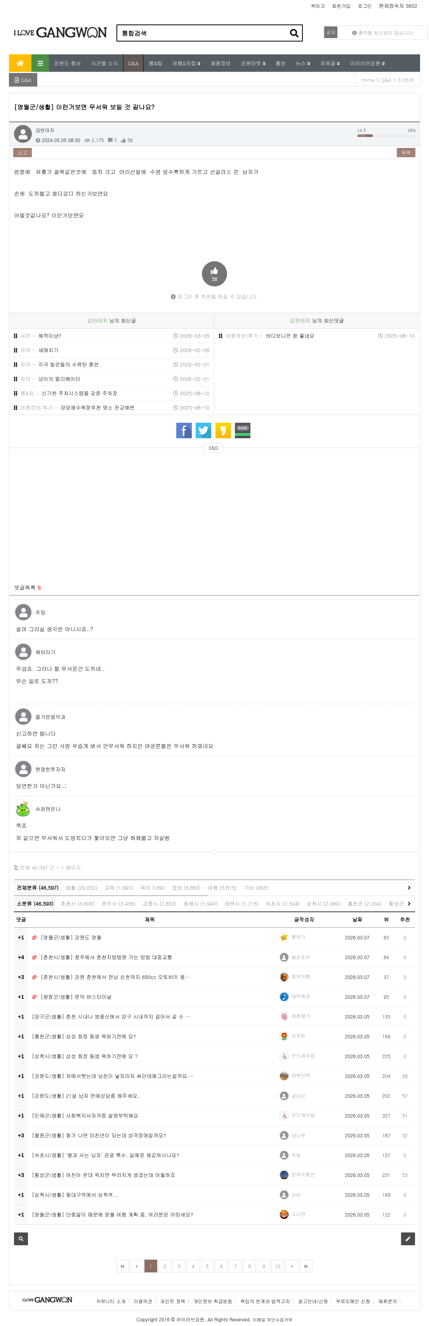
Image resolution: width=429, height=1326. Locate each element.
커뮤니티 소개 (111, 1301)
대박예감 (301, 996)
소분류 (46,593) (35, 903)
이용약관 (143, 1301)
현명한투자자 (50, 769)
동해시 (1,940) (200, 903)
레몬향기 (301, 1015)
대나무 (299, 1135)
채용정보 (220, 63)
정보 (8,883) (186, 887)
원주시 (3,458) (118, 903)
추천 (405, 919)
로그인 (365, 5)
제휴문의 (387, 1301)
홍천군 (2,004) (365, 903)
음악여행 (301, 976)
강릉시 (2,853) (159, 903)
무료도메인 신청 (353, 1301)
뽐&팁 (155, 63)
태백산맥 (301, 1075)
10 (278, 1266)
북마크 (318, 5)
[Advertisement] (84, 514)
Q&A (133, 63)
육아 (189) (153, 887)
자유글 (328, 63)
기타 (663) (256, 887)
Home (367, 79)
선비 (296, 1194)
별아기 (299, 936)
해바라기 (45, 652)
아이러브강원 (366, 63)
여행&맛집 (185, 63)
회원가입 (341, 5)
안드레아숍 (303, 1055)
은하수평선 (303, 1174)
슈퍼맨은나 (48, 808)
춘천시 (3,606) (77, 903)
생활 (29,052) (81, 887)
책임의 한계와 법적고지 (265, 1301)
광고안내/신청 (313, 1301)
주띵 (40, 612)
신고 (22, 152)
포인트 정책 (172, 1301)
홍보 (281, 63)
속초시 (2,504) (282, 903)
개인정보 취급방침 (212, 1301)
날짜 (357, 919)
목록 (406, 152)
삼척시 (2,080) (323, 903)
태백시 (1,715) (242, 903)
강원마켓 (251, 63)
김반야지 (45, 130)
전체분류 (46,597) (38, 887)
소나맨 (299, 1213)
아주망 (299, 1035)
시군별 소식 (104, 63)
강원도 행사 (67, 63)
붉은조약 (301, 957)
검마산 (299, 1095)
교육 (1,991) (118, 887)
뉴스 (301, 63)
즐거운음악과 (50, 716)
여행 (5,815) (222, 887)
